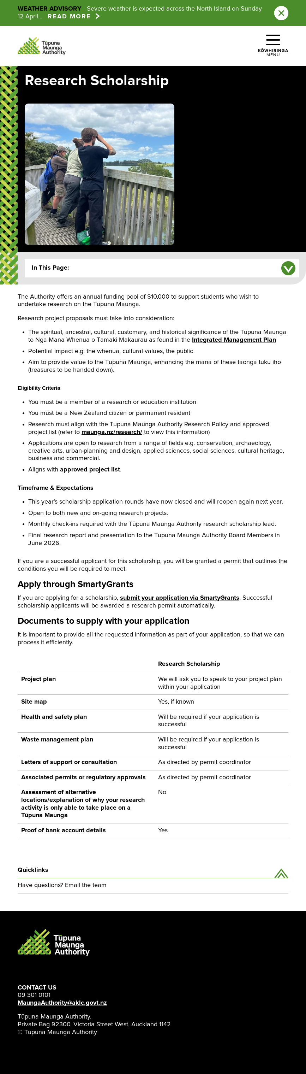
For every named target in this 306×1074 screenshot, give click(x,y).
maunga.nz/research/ (112, 432)
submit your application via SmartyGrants (179, 598)
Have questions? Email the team (62, 885)
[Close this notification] (281, 13)
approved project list (90, 469)
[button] (273, 46)
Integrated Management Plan (234, 340)
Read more (69, 16)
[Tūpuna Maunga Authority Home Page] (42, 46)
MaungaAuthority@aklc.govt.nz (62, 1003)
